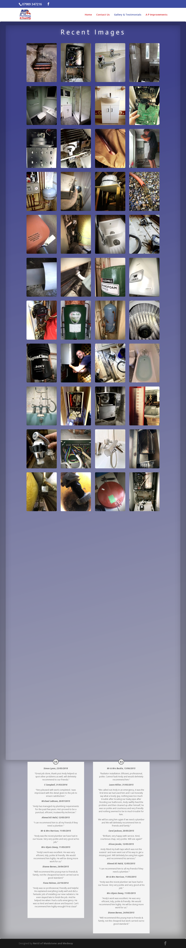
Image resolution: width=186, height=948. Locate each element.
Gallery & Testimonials (127, 14)
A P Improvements (156, 14)
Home (88, 14)
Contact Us (103, 14)
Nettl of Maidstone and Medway (53, 943)
